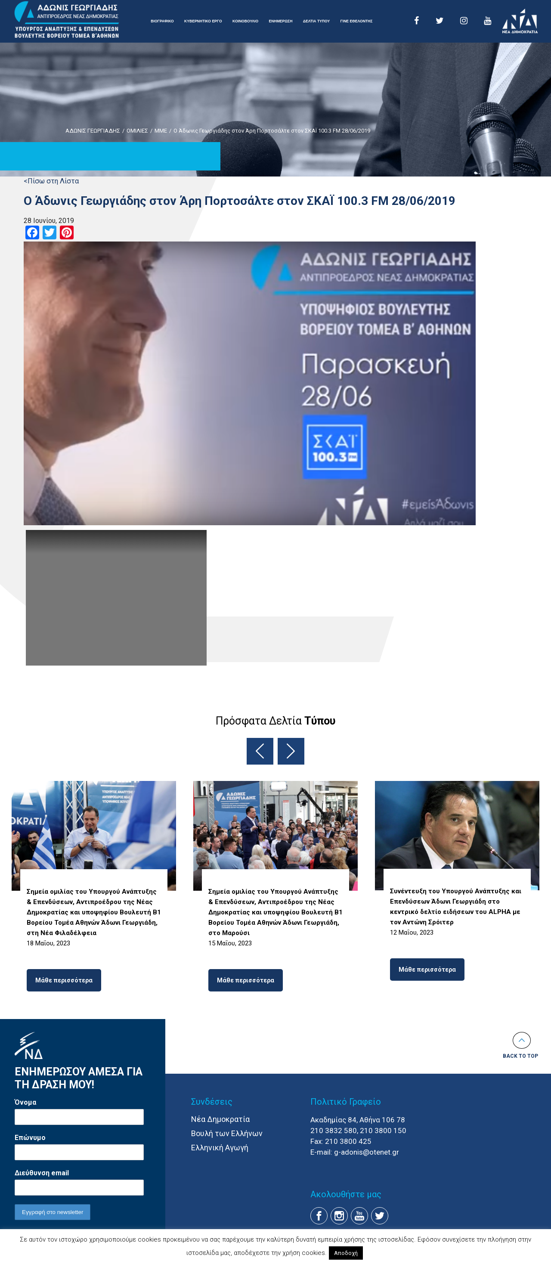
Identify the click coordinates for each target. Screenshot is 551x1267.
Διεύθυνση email (42, 1173)
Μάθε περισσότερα (64, 980)
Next (291, 751)
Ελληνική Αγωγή (219, 1147)
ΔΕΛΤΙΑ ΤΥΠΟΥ (316, 21)
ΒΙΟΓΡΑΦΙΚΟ (162, 21)
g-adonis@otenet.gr (366, 1152)
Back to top (520, 1056)
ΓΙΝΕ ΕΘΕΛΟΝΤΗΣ (357, 21)
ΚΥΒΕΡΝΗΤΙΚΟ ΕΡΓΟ (203, 21)
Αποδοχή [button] (346, 1253)
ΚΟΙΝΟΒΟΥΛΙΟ (245, 21)
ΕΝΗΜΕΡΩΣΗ (281, 21)
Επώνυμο (30, 1138)
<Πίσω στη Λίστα (51, 181)
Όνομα (25, 1102)
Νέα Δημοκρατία (220, 1119)
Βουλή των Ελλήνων (227, 1133)
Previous (260, 751)
